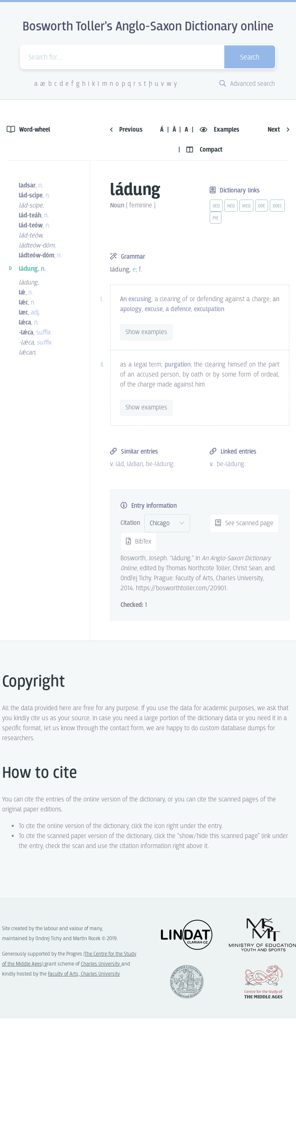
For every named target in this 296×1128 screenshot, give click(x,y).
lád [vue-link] (119, 464)
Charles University (101, 964)
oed (216, 206)
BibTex (138, 541)
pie (215, 218)
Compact (204, 149)
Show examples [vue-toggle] (146, 332)
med (246, 206)
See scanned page (244, 523)
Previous (126, 129)
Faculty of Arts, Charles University (84, 974)
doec (277, 206)
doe (261, 206)
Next (278, 129)
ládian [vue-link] (135, 464)
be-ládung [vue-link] (159, 464)
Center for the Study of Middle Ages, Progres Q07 (263, 981)
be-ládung (230, 464)
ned (231, 206)
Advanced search (247, 84)
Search (249, 57)
